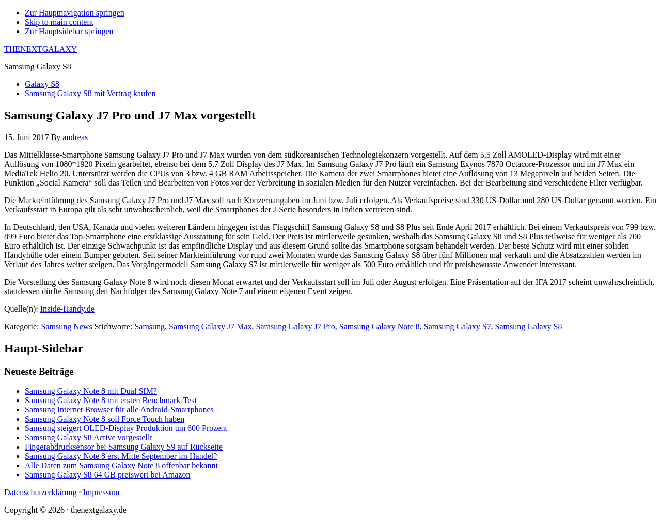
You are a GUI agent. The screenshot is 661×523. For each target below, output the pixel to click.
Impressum (101, 492)
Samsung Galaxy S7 (457, 326)
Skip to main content (59, 22)
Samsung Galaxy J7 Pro (295, 326)
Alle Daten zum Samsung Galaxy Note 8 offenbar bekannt (121, 465)
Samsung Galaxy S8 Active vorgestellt (88, 437)
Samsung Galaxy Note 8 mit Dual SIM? (91, 391)
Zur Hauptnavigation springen (74, 12)
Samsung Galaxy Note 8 (379, 326)
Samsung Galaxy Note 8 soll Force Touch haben (104, 418)
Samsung (149, 326)
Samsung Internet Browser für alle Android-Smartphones (119, 409)
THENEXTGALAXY (40, 48)
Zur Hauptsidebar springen (69, 31)
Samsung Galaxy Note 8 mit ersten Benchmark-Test (111, 400)
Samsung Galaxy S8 (528, 326)
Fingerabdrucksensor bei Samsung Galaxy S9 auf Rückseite (124, 446)
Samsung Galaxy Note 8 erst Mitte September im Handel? (121, 456)
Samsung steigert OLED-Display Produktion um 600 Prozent (126, 428)
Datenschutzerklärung (40, 492)
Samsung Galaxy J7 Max (210, 326)
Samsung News (66, 326)
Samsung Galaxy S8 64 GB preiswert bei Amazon (107, 474)
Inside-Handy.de (67, 308)
